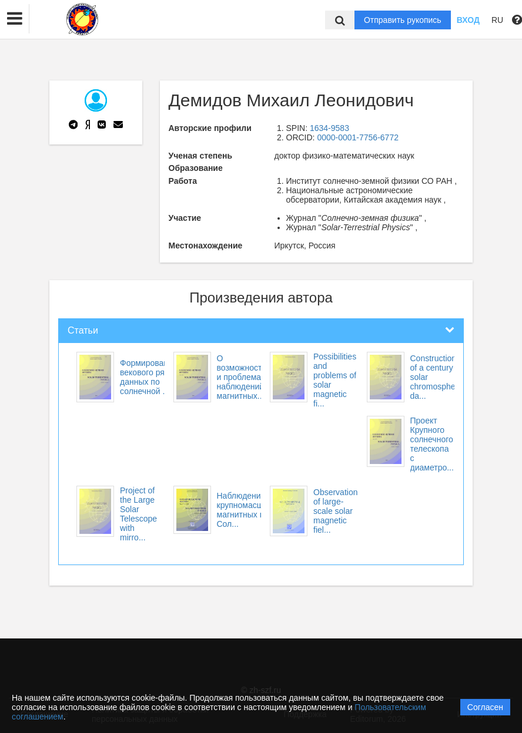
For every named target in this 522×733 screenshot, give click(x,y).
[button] (14, 18)
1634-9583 (329, 128)
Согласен (485, 707)
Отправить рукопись (402, 20)
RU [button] (497, 20)
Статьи (83, 330)
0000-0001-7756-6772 (358, 137)
